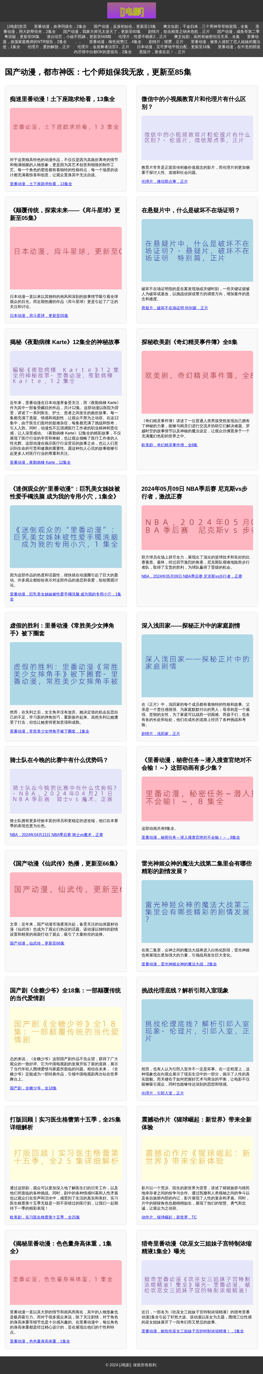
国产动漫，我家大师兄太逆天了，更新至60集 (102, 31)
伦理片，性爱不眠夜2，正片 (142, 37)
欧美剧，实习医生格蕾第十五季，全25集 (45, 1217)
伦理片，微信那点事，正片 (165, 181)
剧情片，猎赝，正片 (166, 42)
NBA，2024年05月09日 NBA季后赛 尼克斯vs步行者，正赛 (192, 576)
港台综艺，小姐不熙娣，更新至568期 (79, 37)
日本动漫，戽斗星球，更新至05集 (39, 316)
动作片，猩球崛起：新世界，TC (169, 1217)
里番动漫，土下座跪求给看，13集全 (41, 184)
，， (78, 42)
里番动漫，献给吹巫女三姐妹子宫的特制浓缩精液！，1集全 (193, 1331)
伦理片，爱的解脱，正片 (49, 47)
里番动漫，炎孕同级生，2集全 (60, 26)
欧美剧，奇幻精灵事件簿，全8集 (170, 445)
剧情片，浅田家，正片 (161, 734)
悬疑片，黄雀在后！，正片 (162, 52)
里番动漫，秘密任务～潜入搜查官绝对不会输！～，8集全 (191, 837)
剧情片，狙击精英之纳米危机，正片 (179, 31)
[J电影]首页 (17, 26)
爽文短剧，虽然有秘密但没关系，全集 (207, 37)
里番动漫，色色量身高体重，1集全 (40, 1341)
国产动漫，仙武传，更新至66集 (37, 943)
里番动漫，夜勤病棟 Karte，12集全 (40, 462)
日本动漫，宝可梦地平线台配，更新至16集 (174, 47)
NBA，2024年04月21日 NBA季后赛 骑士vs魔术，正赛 (56, 835)
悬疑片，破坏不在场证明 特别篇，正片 (175, 308)
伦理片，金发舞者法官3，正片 (103, 47)
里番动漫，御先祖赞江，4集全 (115, 42)
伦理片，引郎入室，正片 (163, 1093)
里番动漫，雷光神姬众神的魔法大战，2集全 (179, 964)
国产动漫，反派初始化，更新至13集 (125, 26)
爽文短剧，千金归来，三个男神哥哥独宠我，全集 (205, 26)
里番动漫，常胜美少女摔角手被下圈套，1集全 (49, 731)
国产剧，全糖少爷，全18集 (33, 1088)
